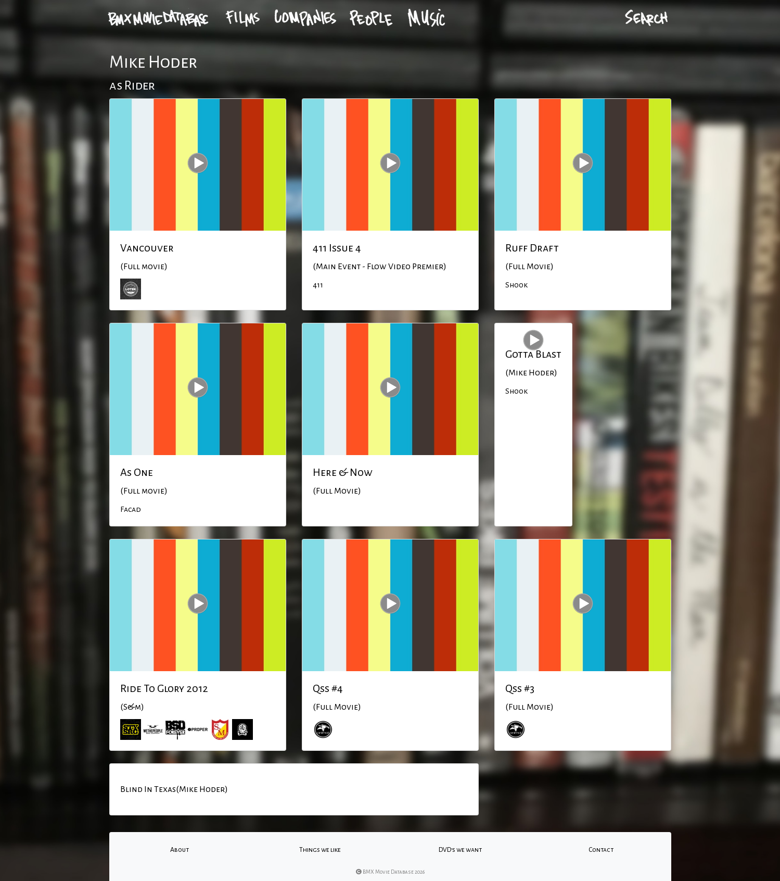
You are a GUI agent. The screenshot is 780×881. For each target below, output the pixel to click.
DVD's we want (460, 849)
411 (318, 285)
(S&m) (132, 707)
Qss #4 (328, 688)
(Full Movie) (529, 266)
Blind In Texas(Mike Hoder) (174, 789)
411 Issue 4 (337, 248)
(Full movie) (144, 266)
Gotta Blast (533, 354)
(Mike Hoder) (531, 372)
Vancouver (147, 248)
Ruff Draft (532, 248)
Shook (516, 285)
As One (136, 472)
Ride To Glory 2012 (164, 688)
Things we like (320, 849)
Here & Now (343, 472)
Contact (601, 849)
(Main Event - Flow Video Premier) (379, 266)
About (179, 849)
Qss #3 (519, 688)
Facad (130, 509)
